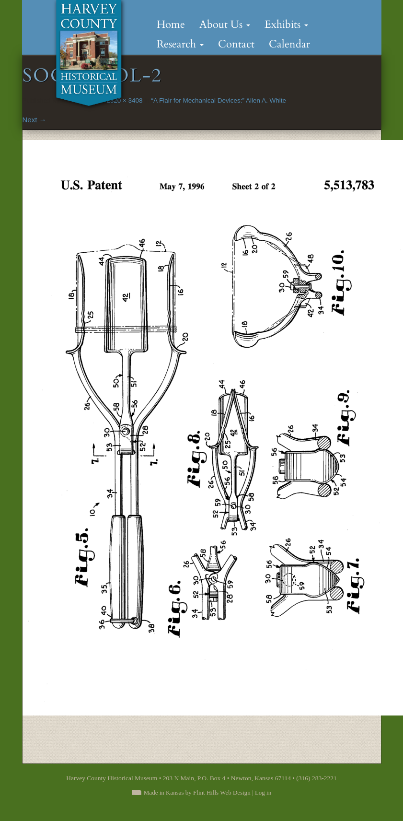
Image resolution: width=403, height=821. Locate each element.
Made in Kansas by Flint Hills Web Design (197, 792)
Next (34, 120)
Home (171, 24)
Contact (236, 44)
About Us (224, 24)
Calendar (289, 44)
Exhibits (286, 24)
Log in (263, 792)
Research (180, 44)
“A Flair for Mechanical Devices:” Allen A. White (218, 100)
